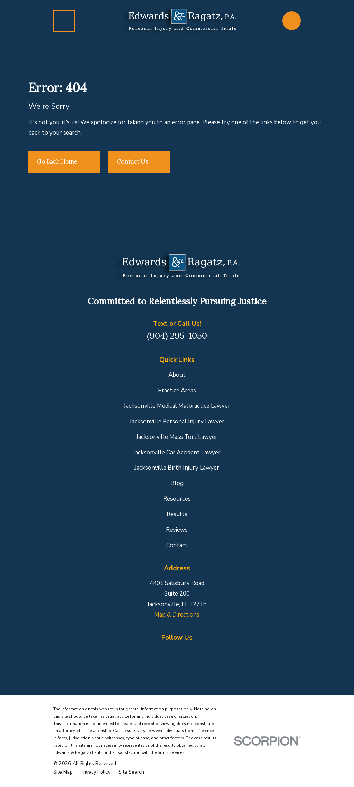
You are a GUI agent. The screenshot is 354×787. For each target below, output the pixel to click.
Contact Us (139, 162)
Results (177, 514)
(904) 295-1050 (177, 335)
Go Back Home (64, 162)
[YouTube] (209, 652)
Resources (177, 499)
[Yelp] (193, 652)
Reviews (177, 530)
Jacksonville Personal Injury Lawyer (177, 421)
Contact (177, 545)
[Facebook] (144, 652)
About (177, 375)
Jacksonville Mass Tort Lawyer (176, 437)
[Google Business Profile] (161, 652)
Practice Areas (177, 390)
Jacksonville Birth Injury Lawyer (176, 468)
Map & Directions (176, 615)
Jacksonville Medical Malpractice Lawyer (177, 406)
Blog (177, 483)
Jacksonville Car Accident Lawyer (177, 452)
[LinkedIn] (177, 652)
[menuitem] (63, 772)
